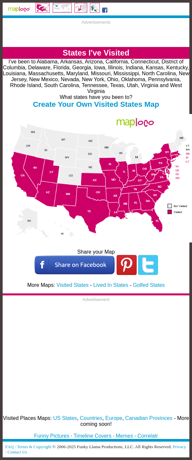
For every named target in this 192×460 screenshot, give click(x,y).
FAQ (9, 446)
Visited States (73, 285)
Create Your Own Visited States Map (96, 104)
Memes (124, 436)
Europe (114, 418)
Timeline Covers (92, 436)
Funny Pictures (51, 436)
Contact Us (17, 451)
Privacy (179, 446)
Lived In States (110, 285)
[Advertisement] (96, 34)
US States (65, 418)
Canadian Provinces (148, 418)
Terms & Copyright (34, 446)
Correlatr (147, 436)
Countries (91, 418)
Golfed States (149, 285)
